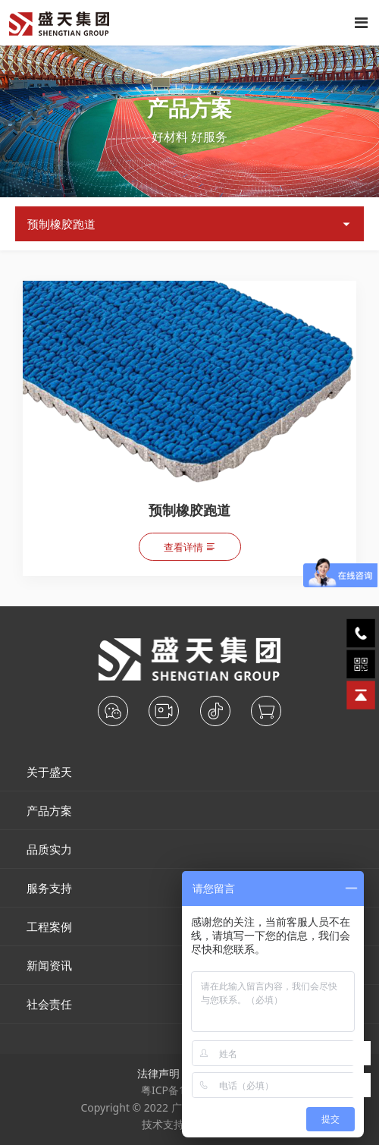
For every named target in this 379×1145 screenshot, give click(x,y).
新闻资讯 (49, 965)
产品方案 (49, 810)
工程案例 (49, 926)
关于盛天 (49, 771)
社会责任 (49, 1003)
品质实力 (49, 849)
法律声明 (158, 1073)
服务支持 (49, 887)
